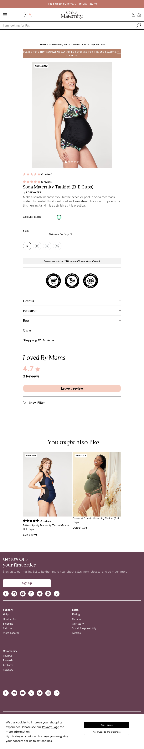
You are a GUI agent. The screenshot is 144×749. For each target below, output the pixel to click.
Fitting (76, 614)
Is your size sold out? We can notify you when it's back (72, 261)
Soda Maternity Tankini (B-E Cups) (84, 44)
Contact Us (9, 619)
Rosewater (33, 192)
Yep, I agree (106, 725)
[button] (65, 162)
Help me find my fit (60, 234)
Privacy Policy (133, 735)
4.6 (28, 14)
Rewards (8, 660)
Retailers (8, 669)
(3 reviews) (46, 174)
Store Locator (11, 633)
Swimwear (55, 44)
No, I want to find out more (107, 732)
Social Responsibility (84, 628)
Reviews (7, 655)
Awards (76, 633)
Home (42, 44)
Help (5, 614)
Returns (7, 628)
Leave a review (72, 388)
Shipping (8, 623)
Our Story (78, 623)
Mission (76, 619)
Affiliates (8, 665)
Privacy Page (50, 727)
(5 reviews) (45, 521)
